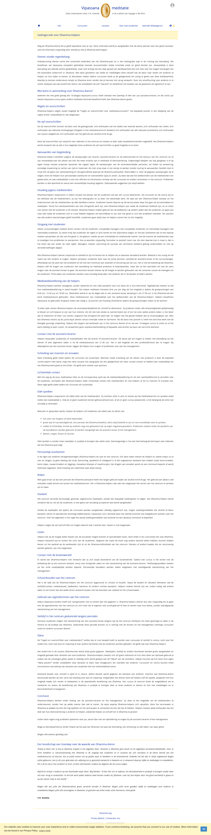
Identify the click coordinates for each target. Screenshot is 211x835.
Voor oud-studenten (128, 25)
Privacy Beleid (97, 818)
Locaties (105, 25)
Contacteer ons (113, 818)
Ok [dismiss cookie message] (203, 829)
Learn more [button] (45, 830)
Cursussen (82, 25)
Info (59, 25)
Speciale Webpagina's (152, 25)
